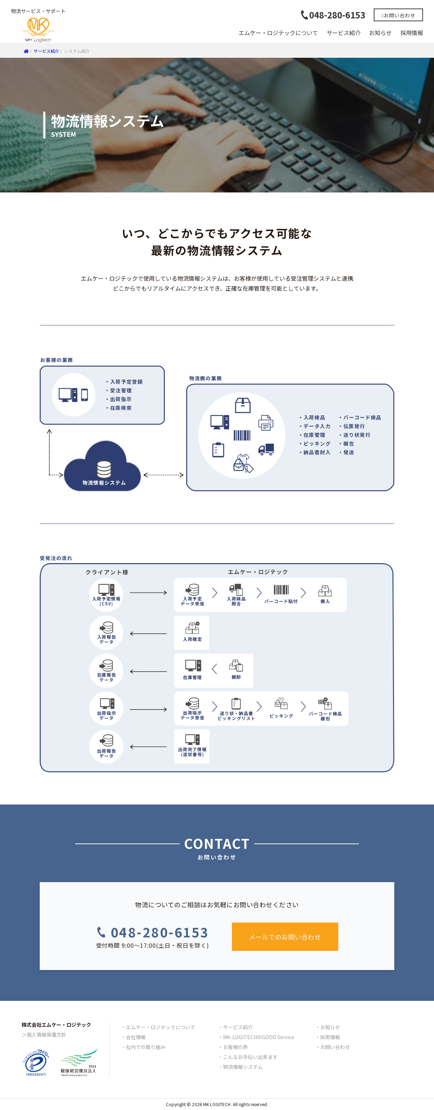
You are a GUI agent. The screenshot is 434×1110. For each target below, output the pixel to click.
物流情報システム (243, 1066)
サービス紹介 (344, 32)
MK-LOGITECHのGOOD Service (258, 1037)
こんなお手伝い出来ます (250, 1056)
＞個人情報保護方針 (44, 1034)
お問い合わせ (335, 1046)
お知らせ (380, 32)
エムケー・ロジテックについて (278, 32)
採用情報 (411, 32)
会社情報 (136, 1037)
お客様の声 (235, 1046)
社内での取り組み (146, 1046)
